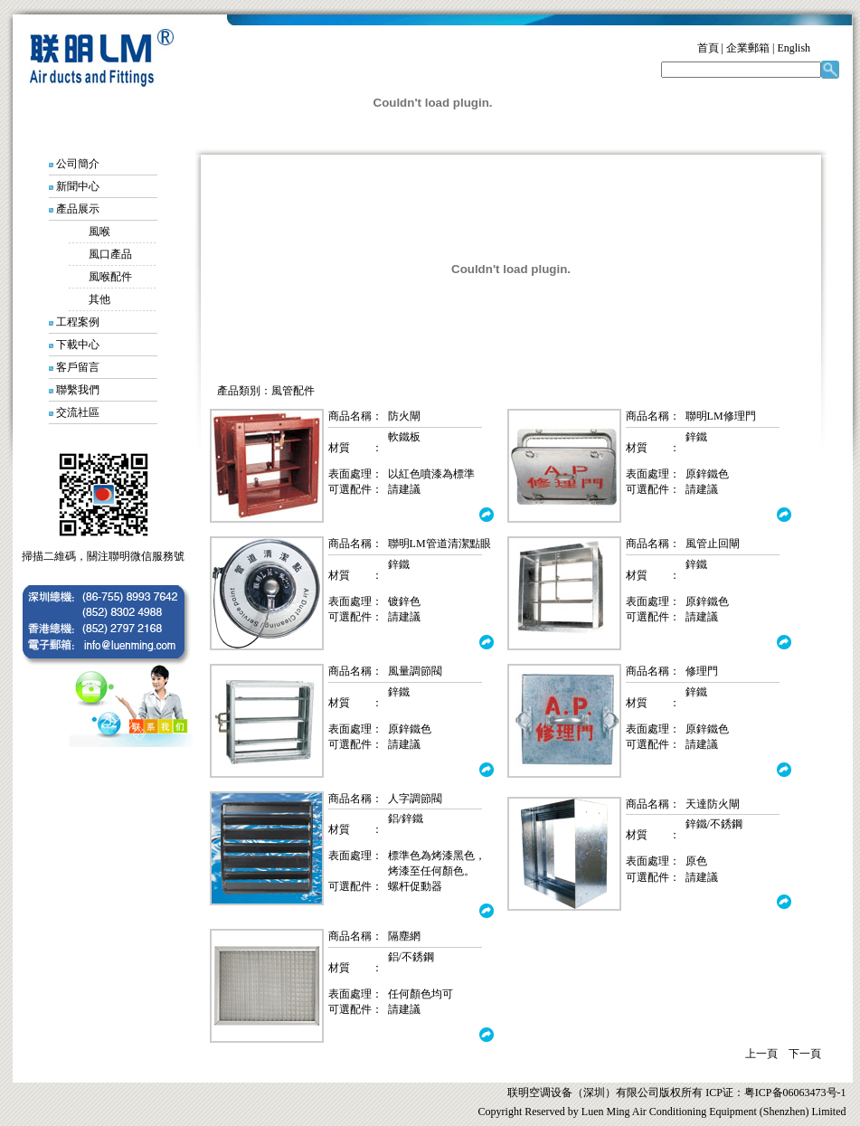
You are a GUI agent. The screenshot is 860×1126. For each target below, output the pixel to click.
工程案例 (77, 322)
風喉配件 (110, 276)
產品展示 (77, 209)
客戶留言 (77, 367)
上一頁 (761, 1053)
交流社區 (77, 412)
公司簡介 (77, 163)
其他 (88, 299)
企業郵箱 (748, 48)
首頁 (708, 48)
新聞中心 (77, 186)
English (793, 48)
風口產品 (110, 254)
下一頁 (805, 1053)
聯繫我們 (77, 389)
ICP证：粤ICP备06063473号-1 (774, 1092)
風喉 (99, 231)
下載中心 (77, 344)
